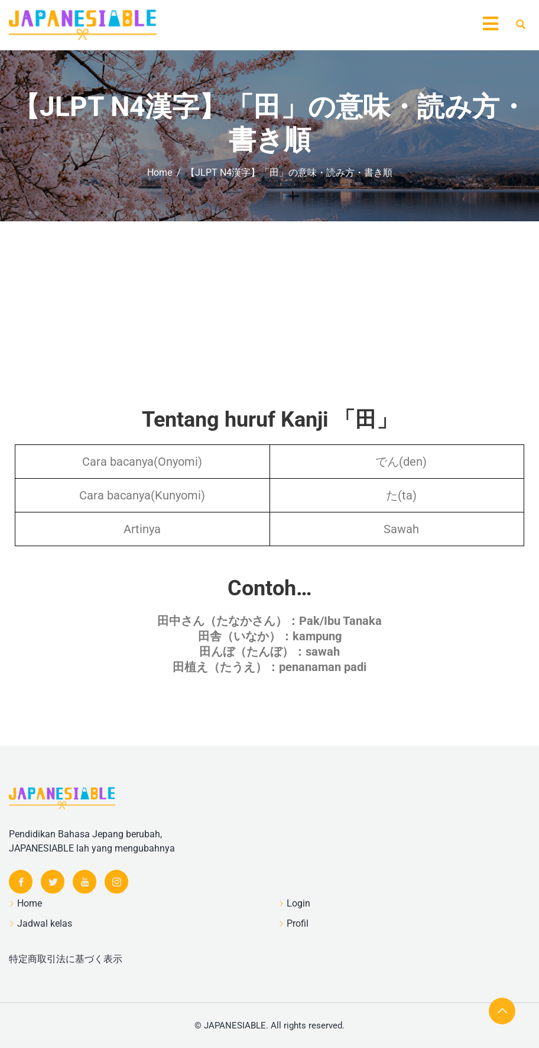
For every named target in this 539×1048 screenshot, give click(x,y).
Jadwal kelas (44, 923)
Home (29, 903)
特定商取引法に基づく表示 (65, 959)
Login (298, 903)
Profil (298, 923)
